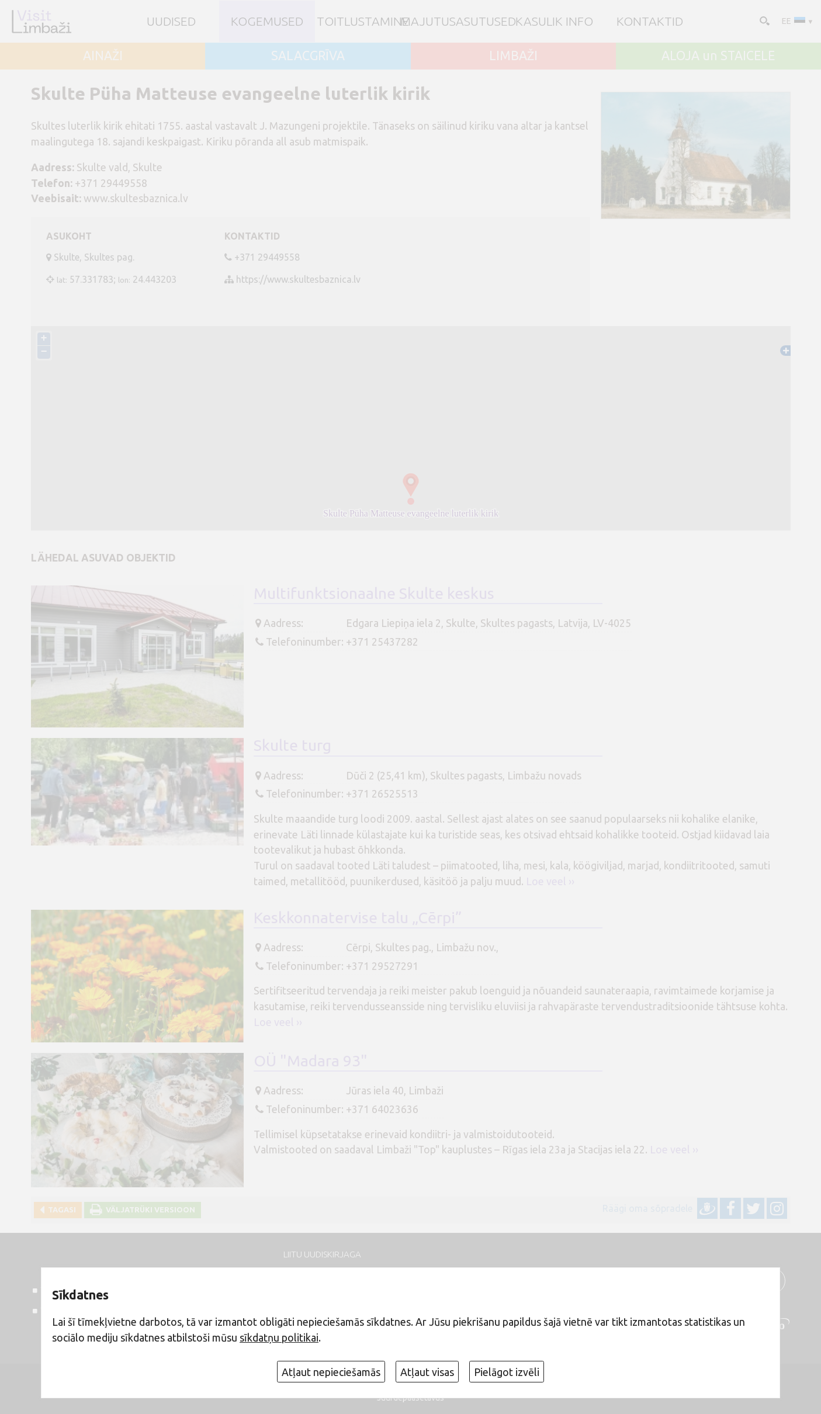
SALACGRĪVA (308, 56)
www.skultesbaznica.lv (136, 198)
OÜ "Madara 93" (311, 1060)
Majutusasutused (458, 21)
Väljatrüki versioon (148, 1209)
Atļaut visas (427, 1372)
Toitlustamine (363, 21)
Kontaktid (649, 21)
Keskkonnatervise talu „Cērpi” (358, 917)
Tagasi (60, 1209)
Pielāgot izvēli (506, 1372)
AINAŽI (103, 56)
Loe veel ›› (550, 881)
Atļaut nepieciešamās (331, 1372)
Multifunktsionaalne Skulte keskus (374, 593)
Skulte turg (292, 745)
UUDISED (171, 21)
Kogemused (267, 21)
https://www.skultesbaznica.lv (298, 279)
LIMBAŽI (513, 56)
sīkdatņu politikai (279, 1337)
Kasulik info (554, 21)
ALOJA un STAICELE (718, 56)
